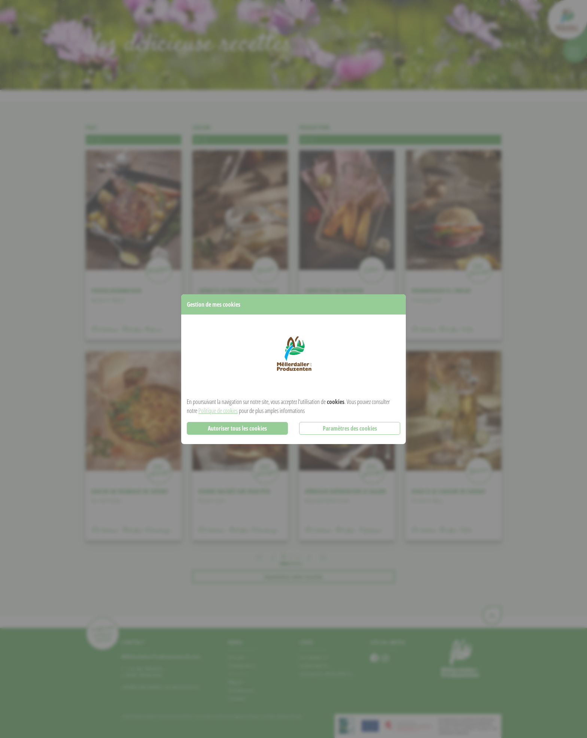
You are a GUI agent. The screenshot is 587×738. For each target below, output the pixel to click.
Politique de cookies (218, 411)
